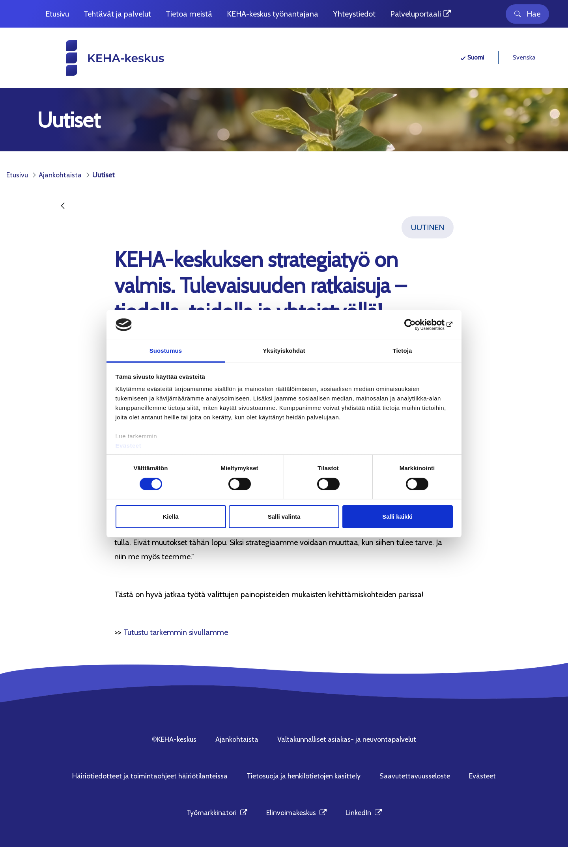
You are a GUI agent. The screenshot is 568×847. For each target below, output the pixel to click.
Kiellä (170, 516)
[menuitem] (57, 14)
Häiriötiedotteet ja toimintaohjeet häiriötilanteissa (150, 776)
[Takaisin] (62, 206)
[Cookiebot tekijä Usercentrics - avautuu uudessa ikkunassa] (418, 325)
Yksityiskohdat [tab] (284, 350)
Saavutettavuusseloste (414, 776)
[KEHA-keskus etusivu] (100, 58)
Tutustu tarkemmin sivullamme (175, 632)
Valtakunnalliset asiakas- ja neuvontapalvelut (346, 739)
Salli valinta (284, 516)
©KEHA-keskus (174, 739)
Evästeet (129, 445)
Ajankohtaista (236, 739)
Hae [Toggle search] (527, 14)
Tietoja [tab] (402, 350)
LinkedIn (364, 812)
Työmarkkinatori (217, 812)
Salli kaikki (397, 516)
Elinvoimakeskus (296, 812)
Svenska (524, 57)
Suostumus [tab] (165, 350)
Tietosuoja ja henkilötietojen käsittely (304, 776)
